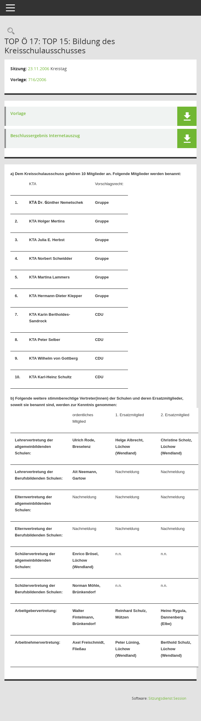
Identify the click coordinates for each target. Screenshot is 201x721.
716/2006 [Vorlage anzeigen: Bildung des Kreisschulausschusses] (37, 79)
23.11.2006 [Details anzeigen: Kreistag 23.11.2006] (38, 68)
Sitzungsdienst (167, 698)
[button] (187, 116)
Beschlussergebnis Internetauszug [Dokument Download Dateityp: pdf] (45, 135)
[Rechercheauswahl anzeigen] (9, 31)
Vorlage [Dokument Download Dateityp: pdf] (18, 113)
